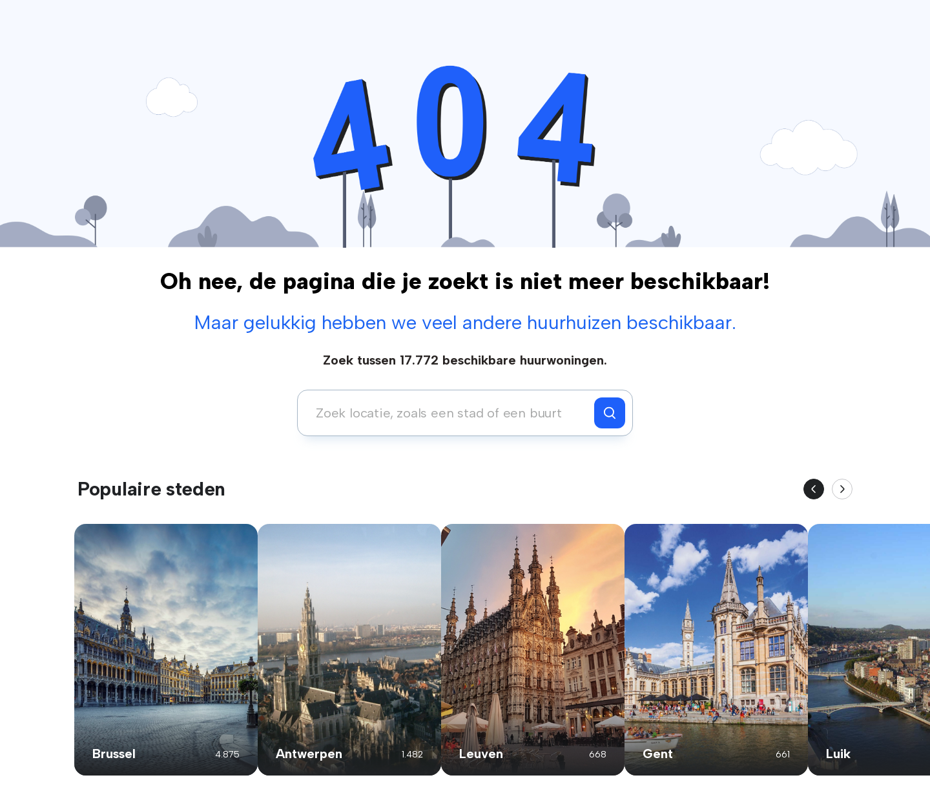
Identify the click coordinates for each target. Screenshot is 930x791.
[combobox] (449, 413)
